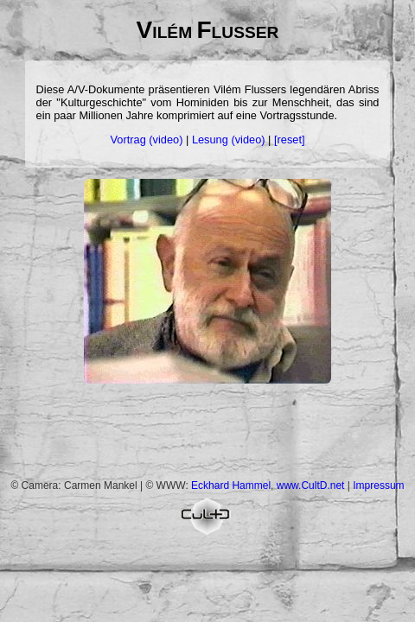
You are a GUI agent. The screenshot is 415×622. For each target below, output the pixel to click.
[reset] (289, 139)
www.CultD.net (311, 485)
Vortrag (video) (147, 139)
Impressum (378, 485)
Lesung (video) (228, 139)
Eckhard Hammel (231, 485)
